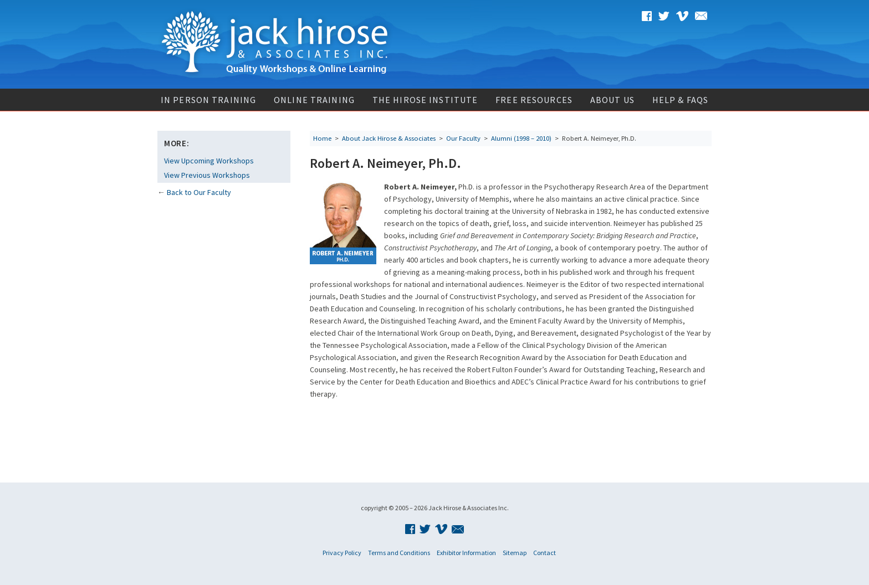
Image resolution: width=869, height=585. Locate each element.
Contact (544, 552)
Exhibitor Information (466, 552)
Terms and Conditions (399, 552)
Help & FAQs (680, 99)
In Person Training (208, 99)
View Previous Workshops (207, 175)
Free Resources (533, 99)
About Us (612, 99)
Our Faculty (463, 138)
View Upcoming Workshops (209, 161)
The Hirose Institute (425, 99)
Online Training (314, 99)
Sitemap (514, 552)
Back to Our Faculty (199, 192)
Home (322, 138)
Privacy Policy (342, 552)
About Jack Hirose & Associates (389, 138)
